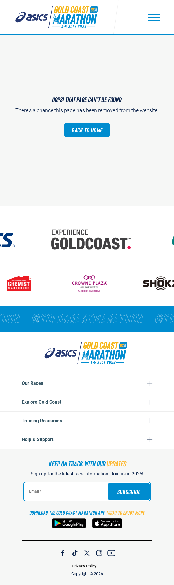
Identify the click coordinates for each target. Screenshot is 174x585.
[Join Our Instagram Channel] (99, 552)
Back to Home (87, 130)
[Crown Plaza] (90, 283)
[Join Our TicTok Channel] (75, 552)
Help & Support (37, 439)
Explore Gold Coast (41, 402)
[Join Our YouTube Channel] (111, 552)
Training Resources (42, 420)
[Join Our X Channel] (87, 552)
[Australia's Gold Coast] (92, 239)
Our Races (32, 383)
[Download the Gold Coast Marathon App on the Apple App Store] (107, 523)
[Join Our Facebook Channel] (63, 552)
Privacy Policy (84, 566)
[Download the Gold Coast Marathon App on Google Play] (69, 523)
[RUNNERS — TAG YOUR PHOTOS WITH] (87, 318)
